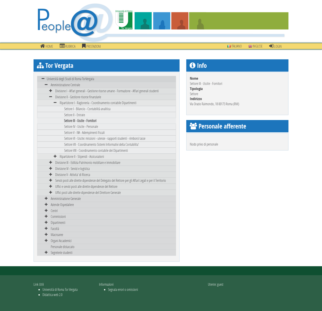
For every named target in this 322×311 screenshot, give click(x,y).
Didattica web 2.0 (52, 294)
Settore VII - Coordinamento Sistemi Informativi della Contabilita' (101, 144)
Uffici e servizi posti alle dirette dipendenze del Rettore (86, 186)
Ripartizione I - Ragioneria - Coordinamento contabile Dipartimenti (98, 102)
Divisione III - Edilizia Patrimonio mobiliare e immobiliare (87, 162)
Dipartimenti (58, 222)
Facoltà (55, 228)
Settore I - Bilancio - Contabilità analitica (87, 108)
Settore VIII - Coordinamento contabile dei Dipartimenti (96, 150)
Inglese (255, 46)
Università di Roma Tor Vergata (60, 289)
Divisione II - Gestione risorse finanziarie (78, 96)
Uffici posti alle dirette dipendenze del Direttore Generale (88, 192)
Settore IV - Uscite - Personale (81, 126)
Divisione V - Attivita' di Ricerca (72, 174)
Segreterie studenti (61, 252)
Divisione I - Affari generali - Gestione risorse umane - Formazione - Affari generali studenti (107, 90)
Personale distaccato (62, 246)
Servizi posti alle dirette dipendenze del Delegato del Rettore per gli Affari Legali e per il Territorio (110, 180)
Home (46, 46)
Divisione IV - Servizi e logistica (72, 168)
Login (275, 46)
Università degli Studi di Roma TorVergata (70, 78)
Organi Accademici (61, 240)
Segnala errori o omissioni (123, 289)
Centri (54, 210)
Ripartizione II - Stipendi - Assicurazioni (82, 156)
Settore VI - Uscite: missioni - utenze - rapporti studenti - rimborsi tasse (104, 138)
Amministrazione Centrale (65, 84)
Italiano (234, 46)
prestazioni (91, 46)
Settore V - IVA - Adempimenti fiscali (84, 132)
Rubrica (67, 46)
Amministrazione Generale (66, 198)
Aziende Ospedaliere (62, 204)
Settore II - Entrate (74, 114)
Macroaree (57, 234)
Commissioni (58, 216)
